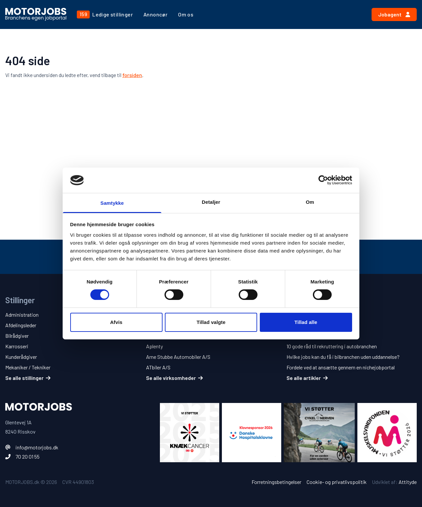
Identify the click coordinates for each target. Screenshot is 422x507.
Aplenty (154, 346)
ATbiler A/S (158, 367)
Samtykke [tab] (112, 203)
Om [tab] (310, 202)
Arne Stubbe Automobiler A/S (178, 357)
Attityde (408, 482)
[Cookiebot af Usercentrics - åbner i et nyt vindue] (323, 180)
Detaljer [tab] (211, 202)
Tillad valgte (211, 322)
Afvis (116, 322)
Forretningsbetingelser (276, 482)
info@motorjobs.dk (36, 447)
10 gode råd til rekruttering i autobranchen (331, 346)
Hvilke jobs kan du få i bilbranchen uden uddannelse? (343, 357)
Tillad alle (305, 322)
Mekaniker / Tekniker (27, 367)
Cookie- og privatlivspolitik (337, 482)
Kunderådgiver (21, 357)
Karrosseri (16, 346)
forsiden (132, 75)
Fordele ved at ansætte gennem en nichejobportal (340, 367)
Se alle (27, 378)
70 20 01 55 (27, 456)
